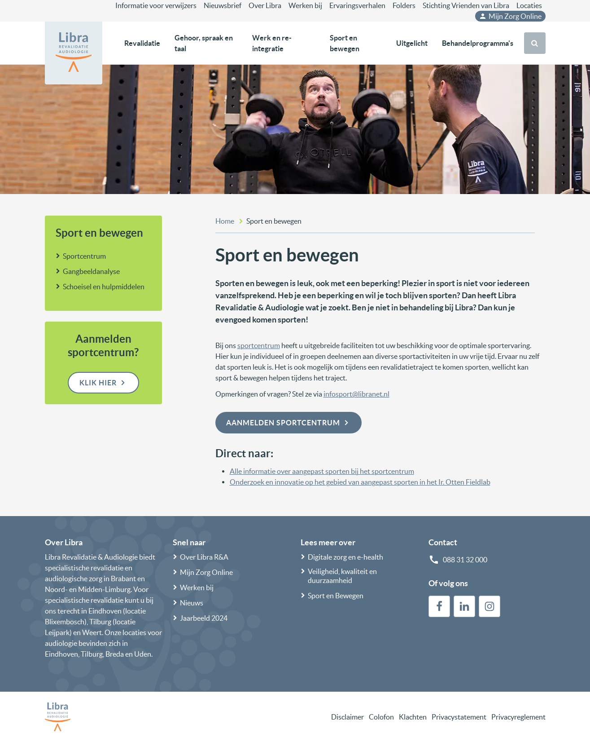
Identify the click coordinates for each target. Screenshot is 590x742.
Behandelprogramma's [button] (477, 43)
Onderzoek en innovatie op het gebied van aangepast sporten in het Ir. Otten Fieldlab (360, 482)
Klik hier (103, 382)
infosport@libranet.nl (356, 394)
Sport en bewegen (99, 233)
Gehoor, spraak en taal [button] (204, 43)
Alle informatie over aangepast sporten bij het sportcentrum (322, 471)
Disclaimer (347, 717)
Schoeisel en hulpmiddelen (103, 287)
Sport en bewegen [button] (344, 43)
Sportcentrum (84, 256)
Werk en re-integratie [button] (272, 43)
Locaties (529, 5)
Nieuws (191, 603)
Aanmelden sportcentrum (288, 422)
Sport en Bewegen (335, 596)
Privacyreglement (518, 717)
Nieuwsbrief (222, 5)
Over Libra (265, 5)
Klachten (413, 717)
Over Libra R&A (204, 557)
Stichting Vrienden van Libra (466, 5)
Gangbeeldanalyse (91, 271)
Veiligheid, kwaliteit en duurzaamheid (342, 575)
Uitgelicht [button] (412, 43)
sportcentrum (258, 345)
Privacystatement (459, 717)
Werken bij (305, 5)
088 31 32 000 (465, 560)
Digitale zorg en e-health (345, 557)
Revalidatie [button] (142, 43)
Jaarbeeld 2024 (203, 618)
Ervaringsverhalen (357, 5)
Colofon (381, 717)
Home (224, 221)
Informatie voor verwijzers (156, 5)
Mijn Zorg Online (510, 16)
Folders (404, 5)
